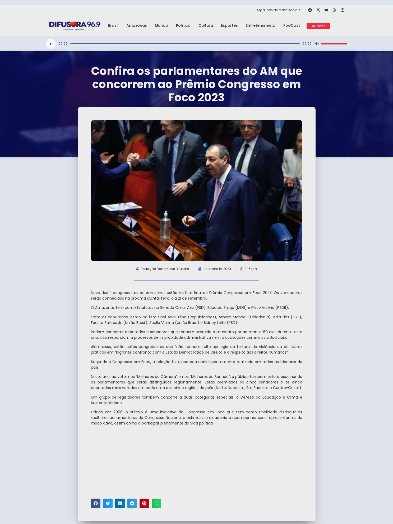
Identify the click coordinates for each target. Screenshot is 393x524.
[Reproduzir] (51, 44)
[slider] (185, 43)
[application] (196, 44)
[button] (95, 503)
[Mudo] (316, 43)
